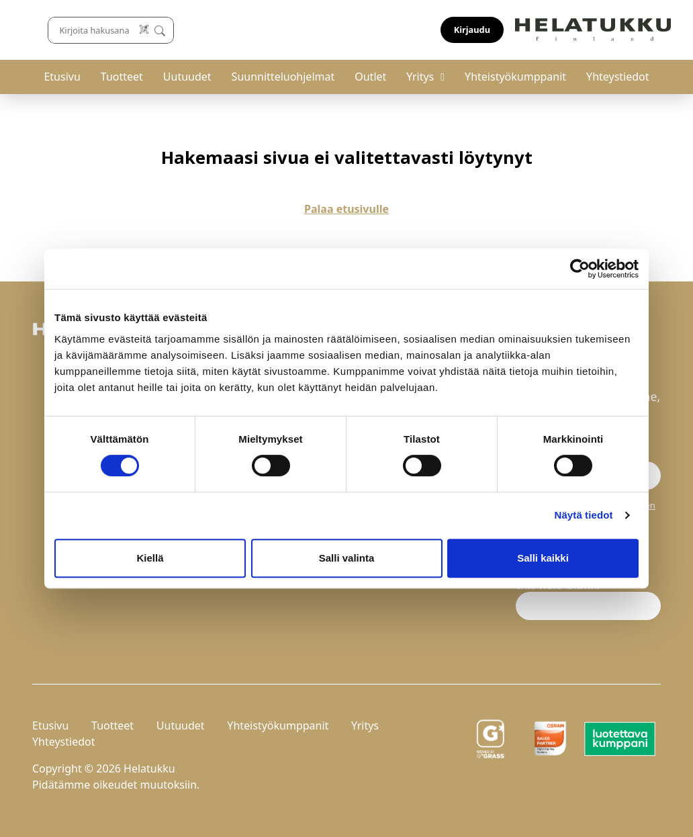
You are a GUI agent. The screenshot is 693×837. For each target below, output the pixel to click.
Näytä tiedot (584, 515)
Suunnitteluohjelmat (283, 76)
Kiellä (149, 558)
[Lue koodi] (443, 30)
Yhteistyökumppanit (515, 76)
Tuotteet (122, 76)
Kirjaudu (629, 30)
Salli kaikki (543, 558)
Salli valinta (347, 558)
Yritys (420, 76)
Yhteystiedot (617, 76)
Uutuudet (187, 76)
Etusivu (62, 76)
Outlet (370, 76)
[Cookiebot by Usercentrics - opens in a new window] (580, 269)
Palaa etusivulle (346, 209)
